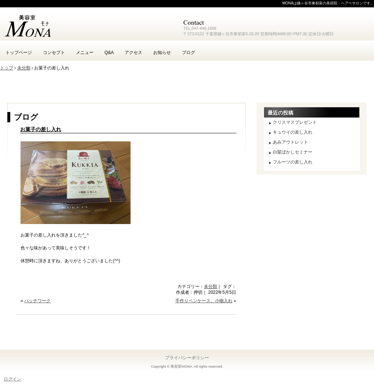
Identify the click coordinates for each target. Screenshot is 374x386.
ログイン (12, 379)
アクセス (133, 52)
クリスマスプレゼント (295, 122)
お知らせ (162, 52)
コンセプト (54, 52)
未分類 (210, 286)
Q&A (109, 52)
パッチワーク (37, 300)
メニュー (85, 52)
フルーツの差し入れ (292, 162)
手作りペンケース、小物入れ (203, 300)
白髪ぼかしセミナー (292, 152)
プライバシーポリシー (187, 357)
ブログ (188, 52)
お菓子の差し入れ (40, 129)
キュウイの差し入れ (292, 132)
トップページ (19, 52)
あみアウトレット (290, 142)
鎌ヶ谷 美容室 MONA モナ (88, 26)
